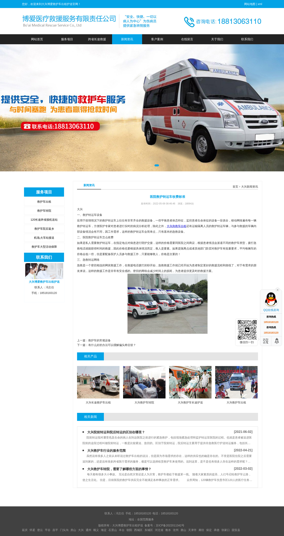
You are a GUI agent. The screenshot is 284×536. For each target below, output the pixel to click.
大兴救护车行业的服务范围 (106, 450)
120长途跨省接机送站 (44, 219)
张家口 (225, 530)
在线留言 (187, 39)
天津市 (192, 530)
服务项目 (67, 39)
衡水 (168, 530)
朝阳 (129, 530)
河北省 (159, 530)
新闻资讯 (127, 39)
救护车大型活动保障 (44, 246)
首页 (235, 186)
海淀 (103, 530)
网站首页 (37, 39)
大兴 (81, 530)
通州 (88, 530)
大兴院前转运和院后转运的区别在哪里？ (116, 432)
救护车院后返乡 (44, 228)
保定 (209, 530)
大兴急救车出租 (176, 226)
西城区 (138, 530)
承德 (216, 530)
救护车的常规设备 (99, 340)
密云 (40, 530)
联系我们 (247, 39)
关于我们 (217, 39)
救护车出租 (44, 201)
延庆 (25, 530)
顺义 (96, 530)
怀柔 (32, 530)
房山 (73, 530)
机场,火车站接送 (44, 237)
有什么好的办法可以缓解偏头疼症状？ (112, 345)
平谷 (47, 530)
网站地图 (249, 4)
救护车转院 (44, 210)
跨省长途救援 (97, 39)
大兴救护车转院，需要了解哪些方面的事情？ (119, 469)
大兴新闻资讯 (249, 186)
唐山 (183, 530)
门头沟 (64, 530)
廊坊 (201, 530)
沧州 (176, 530)
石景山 (112, 530)
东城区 (149, 530)
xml (260, 4)
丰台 (121, 530)
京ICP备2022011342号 (170, 525)
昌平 (55, 530)
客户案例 (157, 39)
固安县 (236, 530)
